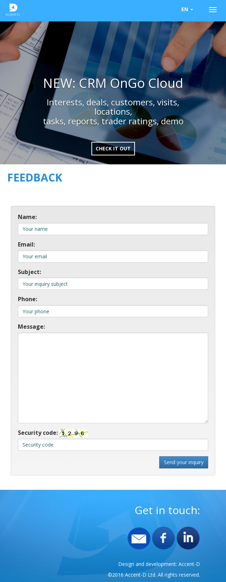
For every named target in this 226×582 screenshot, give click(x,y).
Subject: (29, 272)
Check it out (113, 148)
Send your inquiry (184, 462)
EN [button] (187, 9)
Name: (27, 217)
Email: (26, 244)
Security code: (38, 433)
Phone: (27, 299)
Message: (31, 326)
